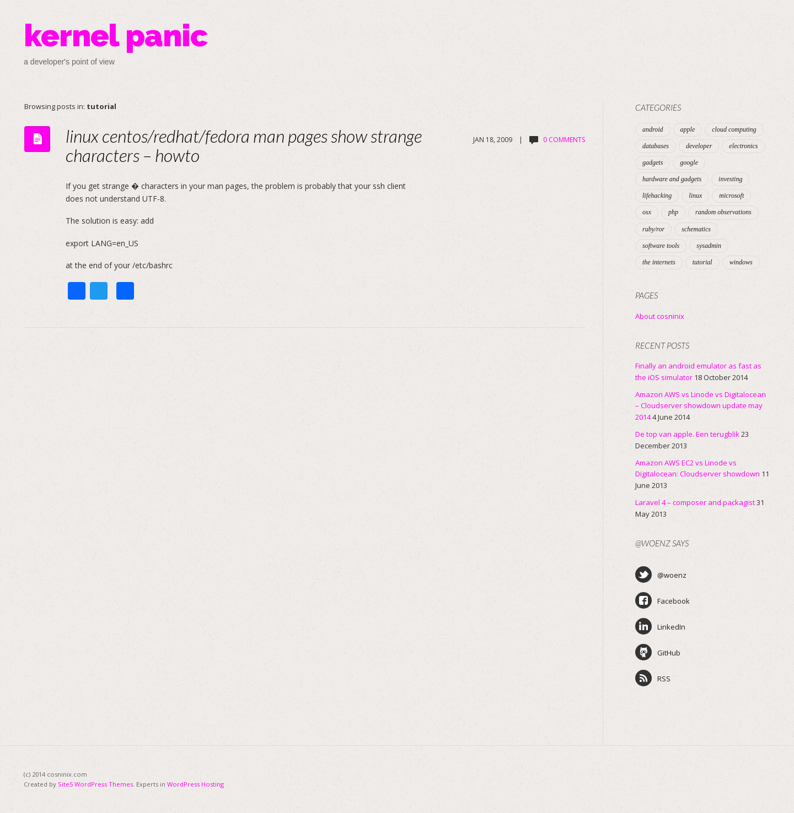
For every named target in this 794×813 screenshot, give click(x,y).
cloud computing (734, 129)
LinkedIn (660, 626)
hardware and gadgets (671, 179)
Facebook (662, 600)
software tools (660, 246)
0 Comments (564, 139)
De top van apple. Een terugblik (687, 434)
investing (730, 179)
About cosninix (659, 316)
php (673, 212)
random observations (723, 212)
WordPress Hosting (195, 784)
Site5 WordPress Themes (95, 784)
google (689, 162)
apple (687, 129)
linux (695, 195)
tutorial (702, 262)
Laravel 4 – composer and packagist (695, 502)
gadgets (652, 162)
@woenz (660, 574)
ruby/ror (653, 229)
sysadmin (708, 246)
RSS (652, 678)
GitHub (657, 652)
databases (655, 146)
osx (646, 212)
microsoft (731, 195)
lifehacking (657, 195)
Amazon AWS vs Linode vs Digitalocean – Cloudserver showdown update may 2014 (700, 405)
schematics (696, 229)
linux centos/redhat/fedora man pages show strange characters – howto (244, 145)
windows (741, 262)
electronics (743, 146)
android (652, 129)
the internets (658, 262)
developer (699, 146)
